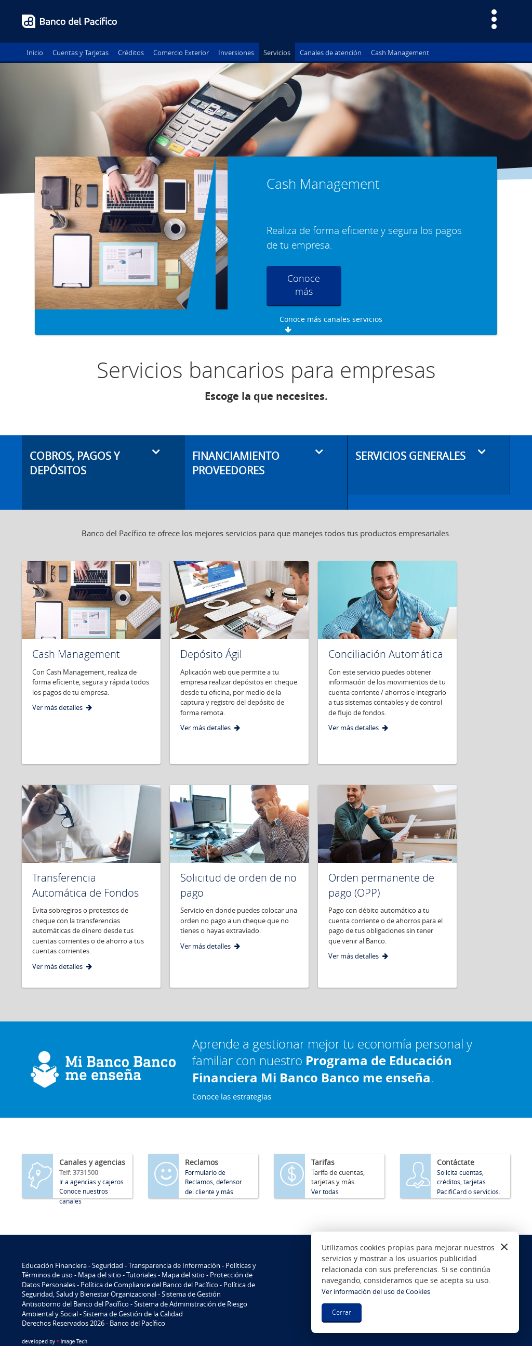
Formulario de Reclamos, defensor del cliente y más (213, 1156)
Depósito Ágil (211, 629)
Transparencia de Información (174, 1240)
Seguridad (107, 1240)
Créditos (131, 52)
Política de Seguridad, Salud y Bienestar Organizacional (138, 1264)
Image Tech (54, 1316)
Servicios (276, 52)
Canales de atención (331, 52)
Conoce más (299, 285)
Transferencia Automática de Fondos (85, 859)
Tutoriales (141, 1249)
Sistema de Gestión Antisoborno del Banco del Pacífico (121, 1274)
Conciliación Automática (385, 629)
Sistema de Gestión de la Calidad (133, 1288)
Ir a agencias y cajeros (91, 1156)
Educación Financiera (54, 1240)
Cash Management (400, 52)
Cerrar (341, 1312)
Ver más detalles (57, 682)
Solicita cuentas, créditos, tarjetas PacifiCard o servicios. (468, 1156)
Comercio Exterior (181, 52)
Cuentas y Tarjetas (80, 52)
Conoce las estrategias (231, 1071)
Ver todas (325, 1166)
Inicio (34, 52)
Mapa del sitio (99, 1249)
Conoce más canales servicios (396, 277)
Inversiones (236, 52)
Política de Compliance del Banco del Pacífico (149, 1259)
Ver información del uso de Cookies (376, 1291)
